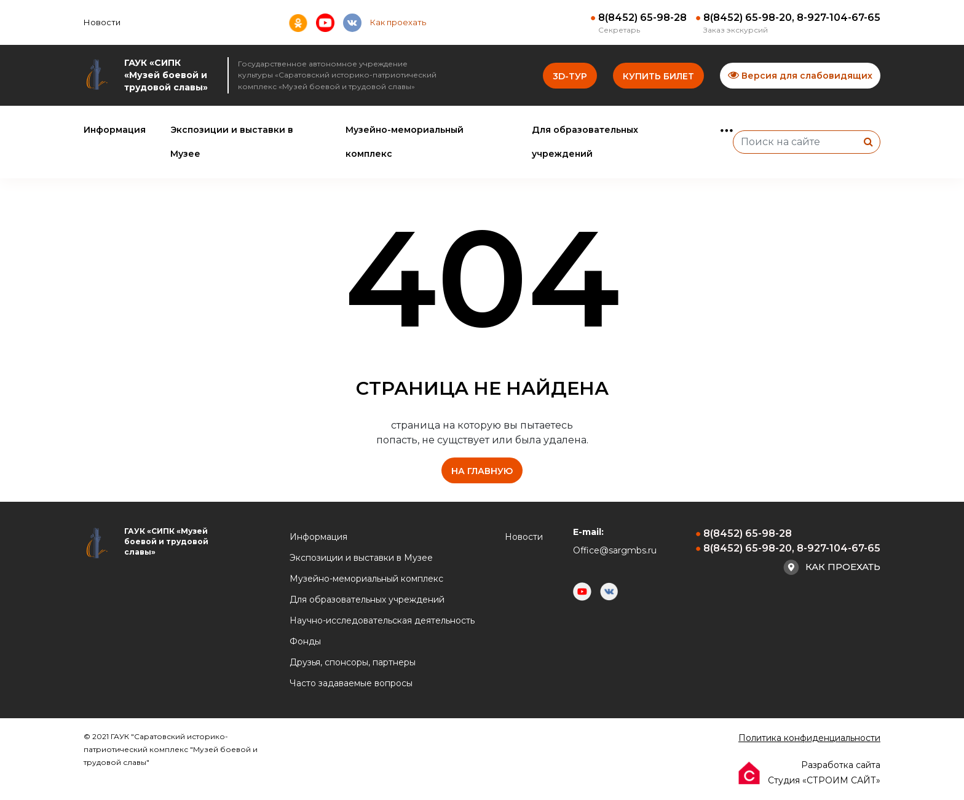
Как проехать (398, 22)
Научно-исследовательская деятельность (382, 620)
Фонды (305, 641)
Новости (102, 22)
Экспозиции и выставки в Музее (361, 557)
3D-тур (570, 76)
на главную (482, 471)
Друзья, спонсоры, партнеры (353, 662)
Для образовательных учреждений (367, 599)
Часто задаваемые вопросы (351, 683)
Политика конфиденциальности (809, 737)
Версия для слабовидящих (800, 75)
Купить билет (658, 76)
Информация (115, 129)
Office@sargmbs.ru (615, 550)
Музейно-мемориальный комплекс (366, 578)
